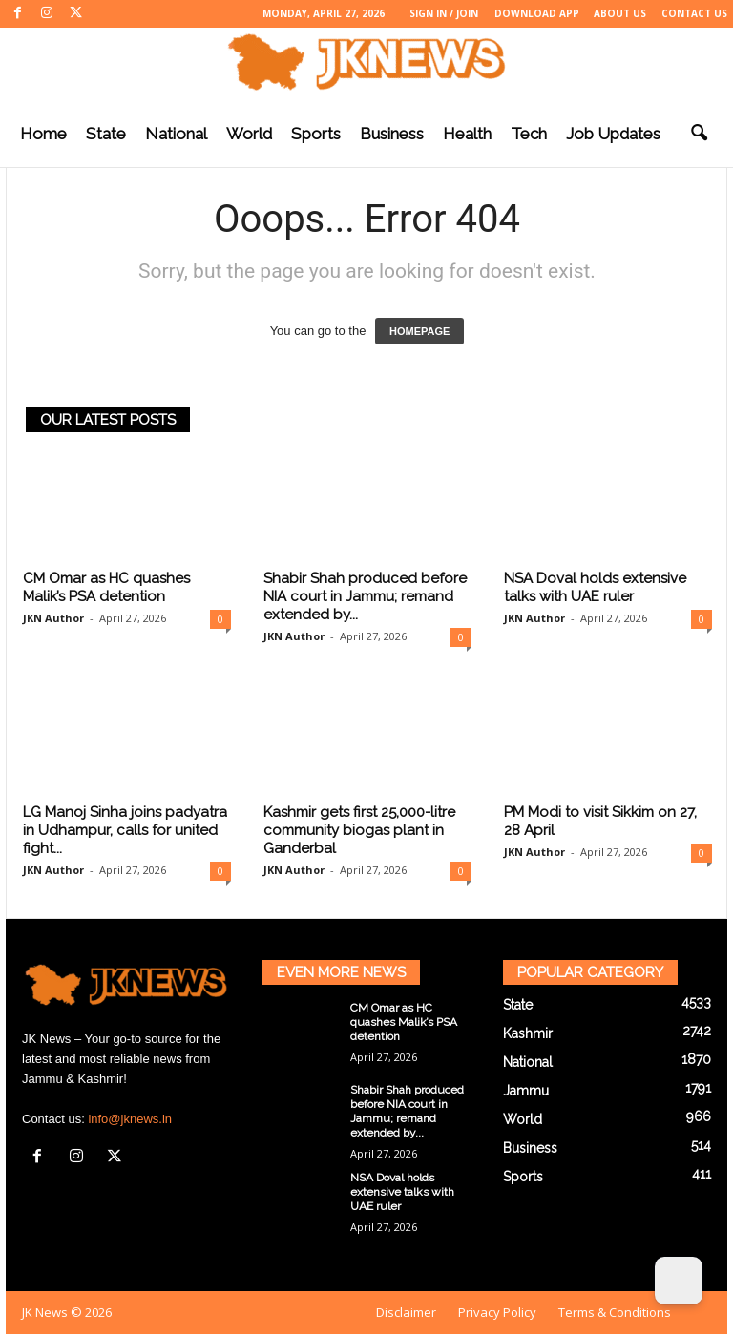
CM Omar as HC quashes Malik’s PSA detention (106, 587)
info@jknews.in (130, 1119)
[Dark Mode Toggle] (678, 1280)
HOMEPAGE (419, 331)
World (249, 133)
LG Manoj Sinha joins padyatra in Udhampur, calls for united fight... (125, 830)
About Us (620, 13)
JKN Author (53, 618)
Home (43, 133)
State (106, 133)
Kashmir (528, 1033)
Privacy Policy (497, 1312)
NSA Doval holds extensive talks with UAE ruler (595, 587)
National (176, 133)
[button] (699, 134)
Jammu (526, 1090)
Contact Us (694, 13)
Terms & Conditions (614, 1312)
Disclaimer (406, 1312)
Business (392, 133)
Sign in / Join (443, 13)
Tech (529, 133)
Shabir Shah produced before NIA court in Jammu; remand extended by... (365, 596)
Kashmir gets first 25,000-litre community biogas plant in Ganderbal (359, 830)
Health (467, 133)
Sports (316, 133)
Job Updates (613, 133)
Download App (536, 13)
